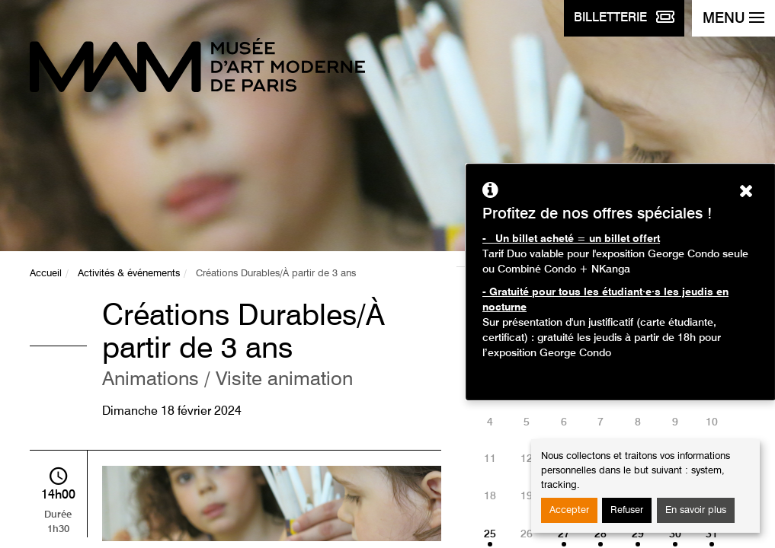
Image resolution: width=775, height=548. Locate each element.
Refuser (626, 510)
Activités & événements (129, 274)
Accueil (46, 274)
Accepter (569, 510)
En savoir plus (695, 510)
